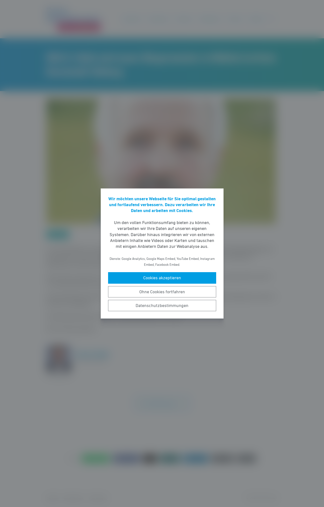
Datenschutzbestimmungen (162, 305)
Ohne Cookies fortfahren (162, 291)
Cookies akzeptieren (162, 277)
